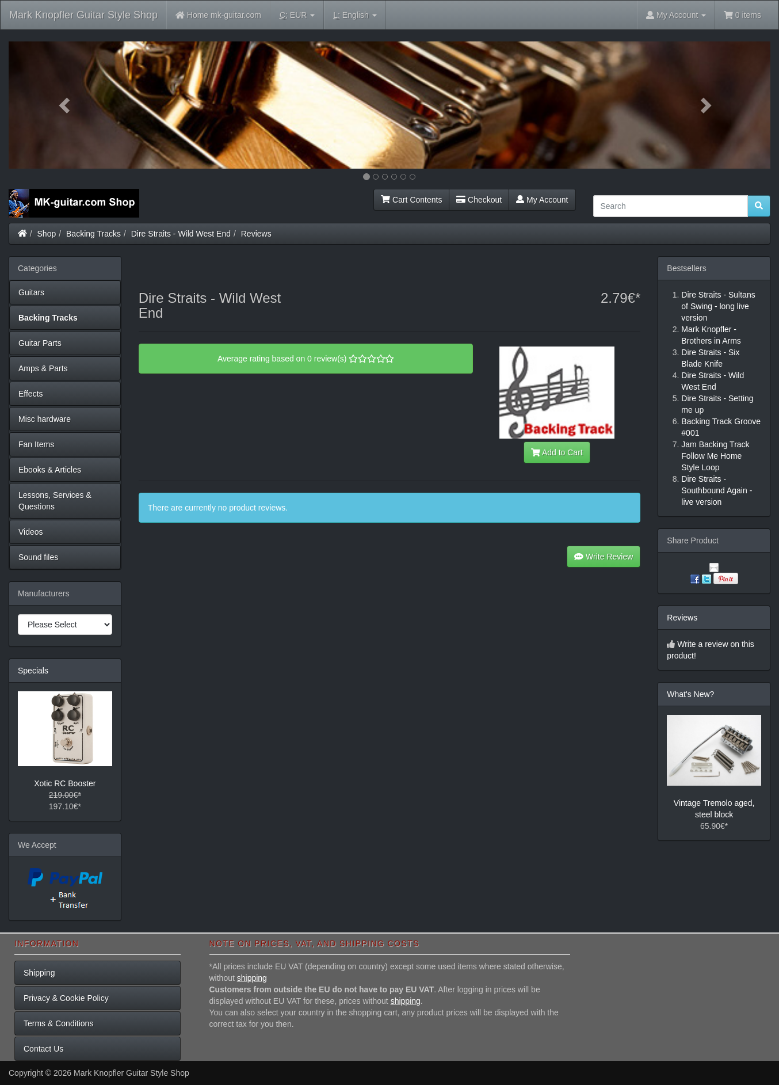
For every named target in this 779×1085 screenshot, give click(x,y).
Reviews (256, 233)
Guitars (31, 292)
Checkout (479, 199)
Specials (33, 670)
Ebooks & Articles (49, 469)
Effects (30, 393)
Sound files (38, 557)
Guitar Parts (40, 343)
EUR (297, 15)
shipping (252, 978)
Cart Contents (411, 199)
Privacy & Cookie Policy (66, 998)
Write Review (603, 556)
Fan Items (36, 444)
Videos (30, 531)
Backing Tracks (93, 233)
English (354, 15)
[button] (66, 105)
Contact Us (43, 1048)
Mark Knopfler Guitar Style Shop (83, 15)
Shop (46, 233)
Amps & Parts (43, 368)
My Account (542, 199)
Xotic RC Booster (65, 783)
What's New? (690, 694)
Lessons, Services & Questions (54, 500)
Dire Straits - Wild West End (181, 233)
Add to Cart (557, 452)
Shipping (39, 972)
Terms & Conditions (58, 1023)
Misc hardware (44, 419)
